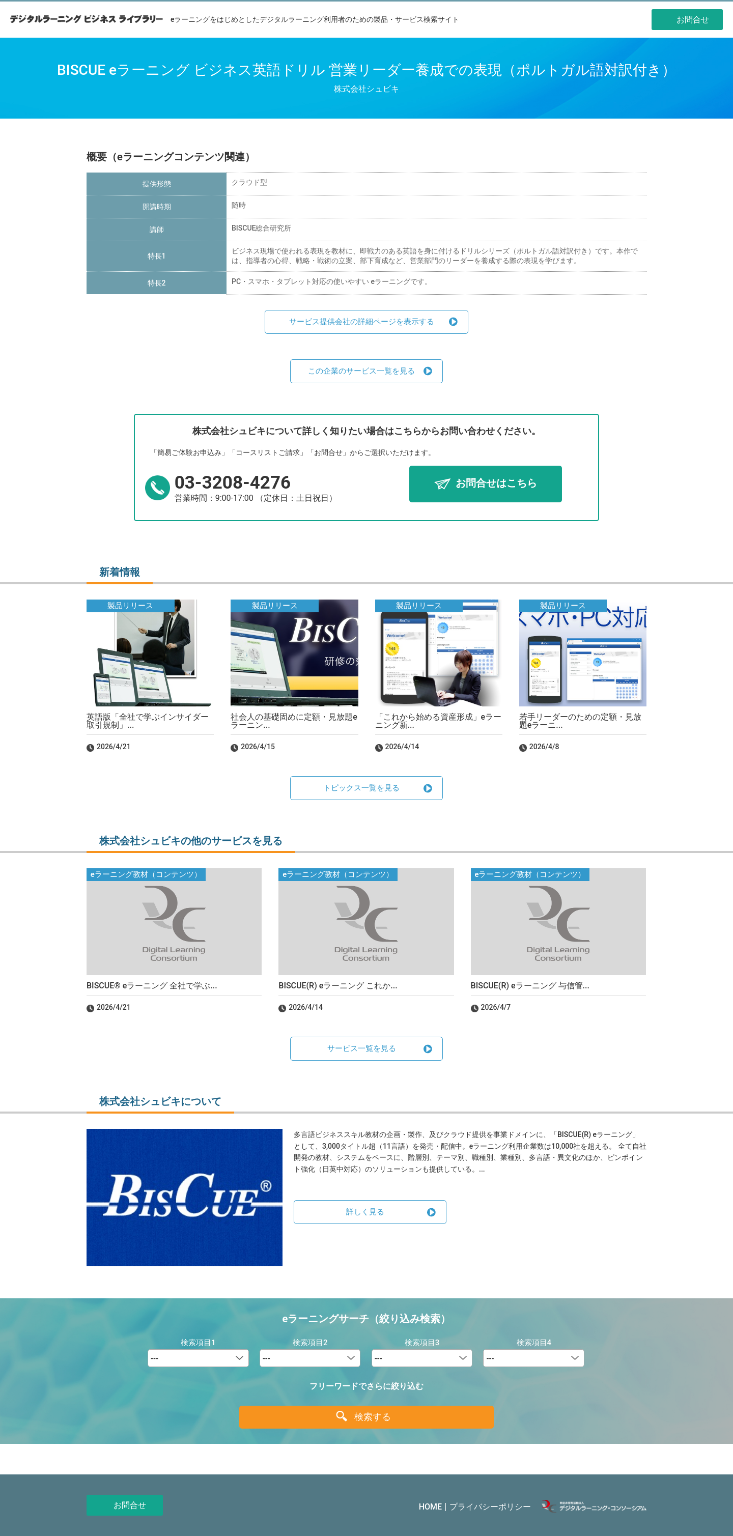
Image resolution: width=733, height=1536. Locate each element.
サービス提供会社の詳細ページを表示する (361, 321)
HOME (430, 1507)
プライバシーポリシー (490, 1507)
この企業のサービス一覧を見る (361, 371)
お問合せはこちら (496, 483)
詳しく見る (365, 1211)
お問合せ (130, 1505)
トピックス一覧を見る (361, 787)
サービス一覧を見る (361, 1048)
